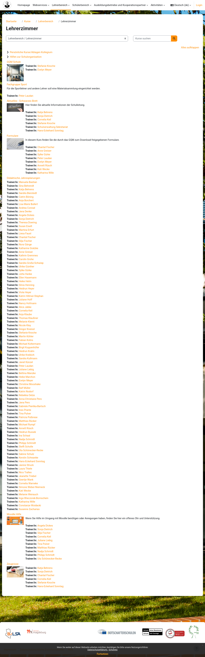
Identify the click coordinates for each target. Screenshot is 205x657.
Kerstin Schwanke (35, 471)
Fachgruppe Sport (23, 84)
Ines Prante (31, 421)
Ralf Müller (31, 398)
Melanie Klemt (33, 330)
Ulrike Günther (33, 272)
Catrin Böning (33, 200)
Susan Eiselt (32, 230)
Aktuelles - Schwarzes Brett (28, 101)
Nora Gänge (32, 249)
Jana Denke (32, 215)
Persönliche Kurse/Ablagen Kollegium (37, 52)
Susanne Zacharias (36, 524)
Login (199, 5)
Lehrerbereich (52, 21)
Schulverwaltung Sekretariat (59, 128)
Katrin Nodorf (33, 402)
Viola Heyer (31, 299)
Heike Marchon (33, 387)
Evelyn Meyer (51, 70)
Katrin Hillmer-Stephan (38, 303)
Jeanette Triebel (34, 490)
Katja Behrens (52, 113)
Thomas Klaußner (35, 326)
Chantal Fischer (53, 149)
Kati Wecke (50, 171)
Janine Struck (33, 478)
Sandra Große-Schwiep (38, 269)
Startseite (17, 21)
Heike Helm (31, 288)
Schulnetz (113, 650)
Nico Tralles (32, 486)
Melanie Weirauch (35, 509)
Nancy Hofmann (34, 310)
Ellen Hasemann (34, 284)
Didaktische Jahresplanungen (29, 180)
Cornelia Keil (51, 120)
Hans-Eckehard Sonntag (57, 132)
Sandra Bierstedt (34, 196)
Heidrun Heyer (33, 295)
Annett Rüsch (51, 168)
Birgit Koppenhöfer (35, 356)
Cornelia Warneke (35, 497)
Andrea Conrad (33, 211)
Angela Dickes (33, 219)
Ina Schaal (31, 448)
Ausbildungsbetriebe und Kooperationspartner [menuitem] (120, 5)
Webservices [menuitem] (40, 5)
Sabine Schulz (33, 467)
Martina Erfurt (33, 234)
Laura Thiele (32, 482)
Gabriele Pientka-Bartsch (39, 417)
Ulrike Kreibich (33, 364)
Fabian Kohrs (32, 349)
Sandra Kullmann (34, 368)
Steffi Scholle (32, 459)
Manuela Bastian (34, 185)
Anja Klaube (32, 322)
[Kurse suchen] (158, 39)
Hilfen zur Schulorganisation (32, 57)
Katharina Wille (52, 175)
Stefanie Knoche (53, 66)
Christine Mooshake (36, 394)
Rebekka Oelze (33, 406)
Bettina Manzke (34, 383)
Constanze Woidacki (36, 520)
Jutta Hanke (32, 280)
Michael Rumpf (33, 436)
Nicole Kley (31, 333)
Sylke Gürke (50, 156)
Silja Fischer (32, 246)
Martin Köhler (33, 345)
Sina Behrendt (33, 188)
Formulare (18, 137)
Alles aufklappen (183, 47)
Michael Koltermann (36, 353)
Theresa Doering (34, 227)
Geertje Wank (32, 494)
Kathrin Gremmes (35, 261)
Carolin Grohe (33, 265)
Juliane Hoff (32, 307)
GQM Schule (20, 62)
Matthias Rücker (34, 433)
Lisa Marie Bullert (35, 208)
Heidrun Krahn (33, 360)
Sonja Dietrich (52, 117)
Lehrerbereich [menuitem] (59, 5)
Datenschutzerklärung (97, 650)
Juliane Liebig (33, 379)
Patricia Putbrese (35, 429)
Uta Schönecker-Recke (38, 463)
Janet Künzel (32, 372)
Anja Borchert (33, 204)
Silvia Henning (33, 291)
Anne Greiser (51, 152)
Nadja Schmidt (33, 452)
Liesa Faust (31, 238)
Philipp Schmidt (34, 455)
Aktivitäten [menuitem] (157, 5)
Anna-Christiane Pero (37, 410)
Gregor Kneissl (33, 337)
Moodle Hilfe (20, 529)
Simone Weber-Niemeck (38, 501)
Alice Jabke (31, 314)
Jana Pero (31, 414)
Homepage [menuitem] (24, 5)
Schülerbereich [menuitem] (80, 5)
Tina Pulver (31, 425)
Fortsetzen (102, 654)
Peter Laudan (32, 96)
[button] (180, 5)
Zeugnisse (19, 580)
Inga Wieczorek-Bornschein (40, 513)
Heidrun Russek (34, 444)
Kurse (34, 21)
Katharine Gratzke (35, 253)
